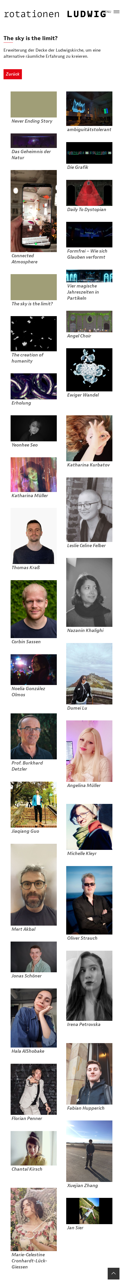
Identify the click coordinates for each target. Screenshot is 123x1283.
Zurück (13, 74)
